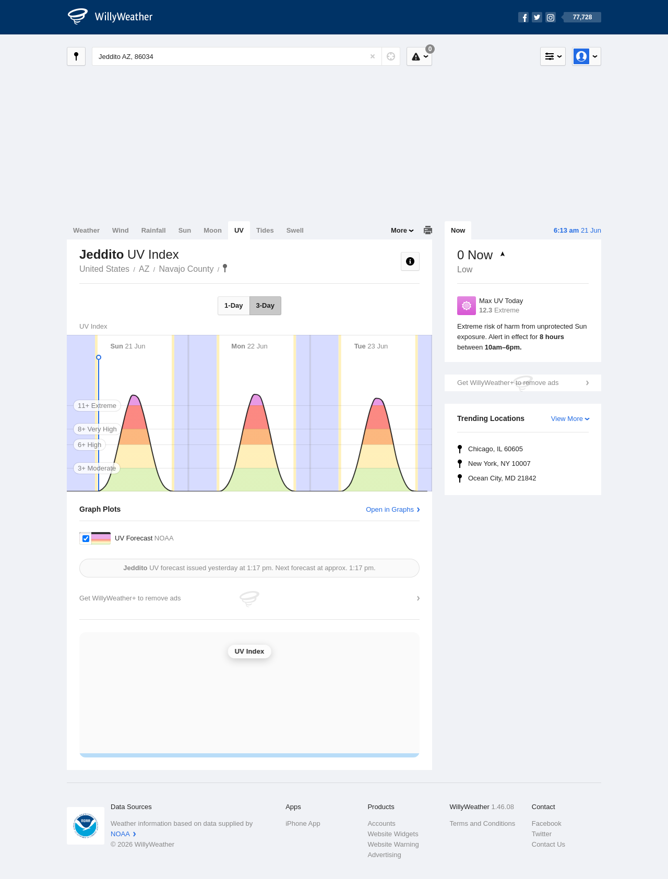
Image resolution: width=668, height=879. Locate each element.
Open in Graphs (390, 509)
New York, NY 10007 (499, 463)
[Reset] (372, 56)
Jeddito (225, 268)
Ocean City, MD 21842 (502, 478)
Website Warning (393, 844)
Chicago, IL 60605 (495, 449)
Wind (120, 230)
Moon (213, 230)
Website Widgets (392, 834)
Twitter (542, 834)
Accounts (381, 823)
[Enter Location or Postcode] (246, 56)
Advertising (384, 855)
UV (239, 230)
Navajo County (186, 268)
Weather (86, 230)
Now (458, 230)
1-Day (233, 305)
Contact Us (548, 844)
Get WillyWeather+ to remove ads (507, 383)
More (399, 230)
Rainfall (153, 230)
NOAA (120, 834)
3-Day (265, 305)
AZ (144, 268)
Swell (295, 230)
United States (104, 268)
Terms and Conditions (483, 823)
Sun (185, 230)
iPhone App (302, 823)
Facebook (547, 823)
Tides (265, 230)
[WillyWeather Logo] (116, 17)
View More (567, 419)
